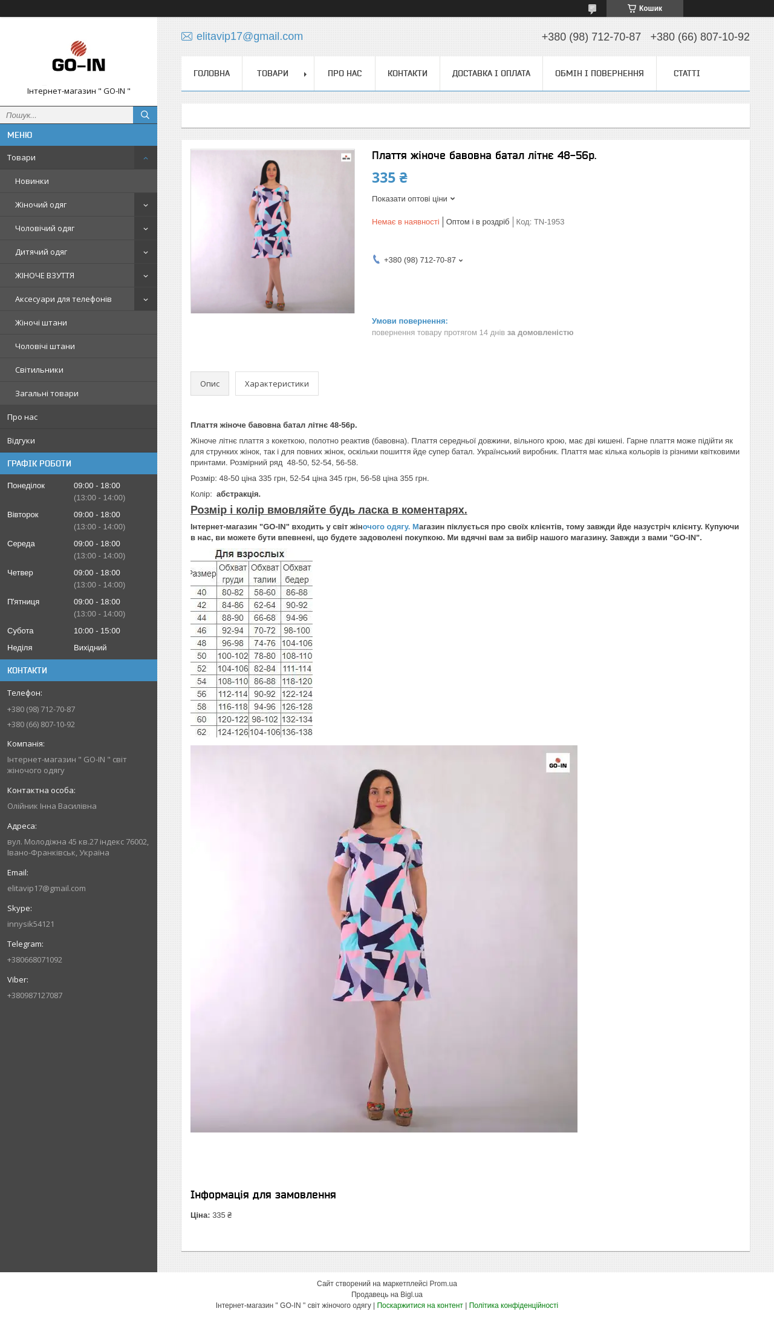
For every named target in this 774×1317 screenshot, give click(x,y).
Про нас (22, 416)
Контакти (408, 73)
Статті (687, 73)
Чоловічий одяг (44, 228)
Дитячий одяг (41, 251)
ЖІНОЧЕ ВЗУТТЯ (44, 275)
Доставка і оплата (491, 73)
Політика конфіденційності (514, 1305)
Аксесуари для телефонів (63, 298)
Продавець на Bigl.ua (387, 1294)
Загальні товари (47, 393)
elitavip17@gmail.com (46, 888)
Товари (21, 157)
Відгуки (21, 440)
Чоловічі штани (45, 346)
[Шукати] (145, 115)
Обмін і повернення (599, 73)
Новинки (32, 180)
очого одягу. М (391, 526)
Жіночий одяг (41, 204)
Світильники (39, 369)
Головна (212, 73)
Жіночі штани (41, 322)
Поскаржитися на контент (420, 1305)
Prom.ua (443, 1283)
